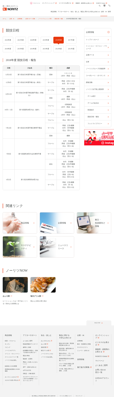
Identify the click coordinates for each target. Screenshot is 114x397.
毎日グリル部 (45, 351)
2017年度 (71, 40)
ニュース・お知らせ (83, 351)
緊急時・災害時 (27, 359)
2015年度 (20, 49)
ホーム (5, 18)
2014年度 (33, 49)
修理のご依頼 (27, 347)
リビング (7, 347)
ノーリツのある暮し (11, 360)
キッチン (7, 344)
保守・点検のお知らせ (29, 367)
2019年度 (46, 40)
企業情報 (21, 18)
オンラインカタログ (11, 377)
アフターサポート (30, 336)
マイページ (37, 3)
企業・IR (12, 18)
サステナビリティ (82, 347)
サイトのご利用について (66, 396)
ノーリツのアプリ (10, 351)
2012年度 (58, 49)
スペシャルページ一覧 (11, 357)
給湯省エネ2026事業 (11, 366)
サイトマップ (81, 396)
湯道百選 (43, 347)
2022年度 (8, 40)
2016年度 (8, 49)
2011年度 (71, 49)
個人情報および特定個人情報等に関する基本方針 (42, 396)
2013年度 (46, 49)
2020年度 (33, 40)
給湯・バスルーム (10, 341)
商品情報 (8, 336)
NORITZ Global (101, 357)
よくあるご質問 (27, 341)
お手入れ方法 (27, 370)
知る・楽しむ (46, 336)
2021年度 (20, 40)
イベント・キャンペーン (12, 354)
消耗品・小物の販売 (29, 374)
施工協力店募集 (83, 368)
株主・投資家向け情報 (84, 344)
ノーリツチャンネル (47, 354)
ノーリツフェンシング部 (48, 18)
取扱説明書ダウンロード (30, 344)
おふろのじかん (45, 341)
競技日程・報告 (63, 18)
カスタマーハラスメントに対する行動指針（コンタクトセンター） (30, 379)
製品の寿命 (26, 356)
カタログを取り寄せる (11, 380)
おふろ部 (43, 344)
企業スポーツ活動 (32, 18)
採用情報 (80, 360)
